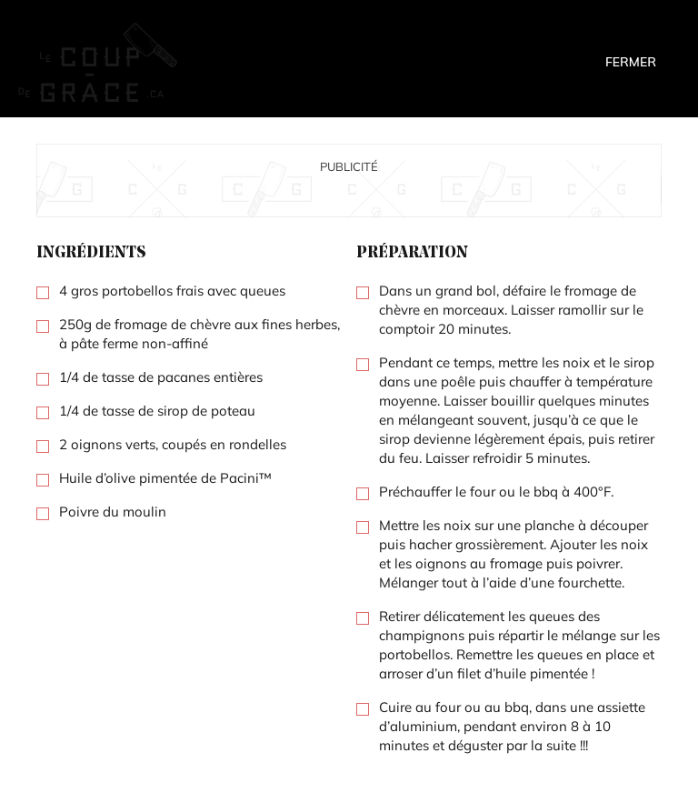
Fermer (630, 62)
